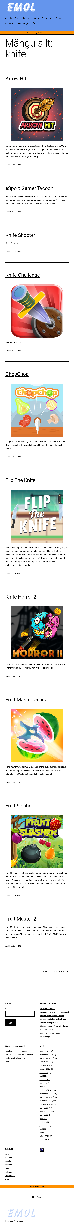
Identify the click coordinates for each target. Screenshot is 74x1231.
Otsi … (7, 1008)
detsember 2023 (46, 1094)
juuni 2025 (44, 1072)
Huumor (8, 1158)
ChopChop (17, 374)
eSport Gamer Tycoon (29, 188)
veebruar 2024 (45, 1090)
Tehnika (8, 1172)
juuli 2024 (44, 1083)
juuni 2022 (44, 1115)
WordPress (18, 1221)
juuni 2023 (44, 1108)
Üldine (7, 1179)
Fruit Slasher (19, 806)
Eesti (7, 1154)
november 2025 (46, 1058)
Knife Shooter (20, 235)
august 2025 (45, 1069)
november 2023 (46, 1097)
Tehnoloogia (10, 1175)
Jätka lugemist (23, 565)
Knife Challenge (22, 275)
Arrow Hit (15, 79)
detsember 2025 (46, 1055)
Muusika (8, 1165)
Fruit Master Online (26, 699)
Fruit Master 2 (20, 919)
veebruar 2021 (45, 1140)
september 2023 (46, 1104)
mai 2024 (43, 1087)
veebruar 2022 (45, 1122)
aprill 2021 (44, 1133)
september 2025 (46, 1065)
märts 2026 (44, 1051)
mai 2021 (43, 1129)
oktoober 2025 (46, 1062)
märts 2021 (44, 1136)
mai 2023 (43, 1111)
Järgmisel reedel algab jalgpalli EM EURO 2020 (19, 1058)
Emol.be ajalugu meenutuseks (52, 1023)
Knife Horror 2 (20, 597)
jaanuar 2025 (45, 1079)
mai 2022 (43, 1118)
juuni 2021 (44, 1126)
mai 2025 (43, 1076)
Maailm (8, 1161)
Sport (7, 1168)
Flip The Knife (20, 480)
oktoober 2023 (46, 1101)
